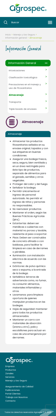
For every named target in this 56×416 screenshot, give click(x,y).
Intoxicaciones (17, 70)
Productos (10, 369)
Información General (22, 63)
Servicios (9, 377)
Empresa (9, 366)
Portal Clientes (12, 393)
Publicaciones (12, 390)
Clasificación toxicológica (23, 77)
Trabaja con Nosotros (16, 397)
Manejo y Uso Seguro (24, 34)
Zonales (9, 373)
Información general (16, 37)
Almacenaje (16, 95)
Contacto (10, 400)
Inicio (8, 34)
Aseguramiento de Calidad (19, 386)
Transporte (15, 102)
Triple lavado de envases (23, 109)
